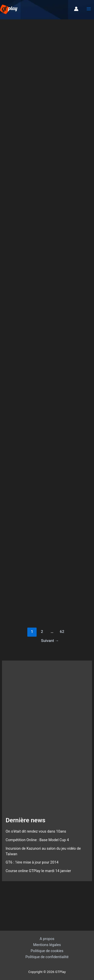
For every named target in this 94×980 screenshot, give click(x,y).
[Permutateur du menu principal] (88, 9)
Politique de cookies (47, 951)
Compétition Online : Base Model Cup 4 (37, 840)
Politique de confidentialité (47, 957)
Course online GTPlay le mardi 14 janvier (38, 871)
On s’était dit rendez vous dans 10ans (36, 831)
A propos (47, 938)
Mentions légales (47, 945)
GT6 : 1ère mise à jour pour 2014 (32, 862)
